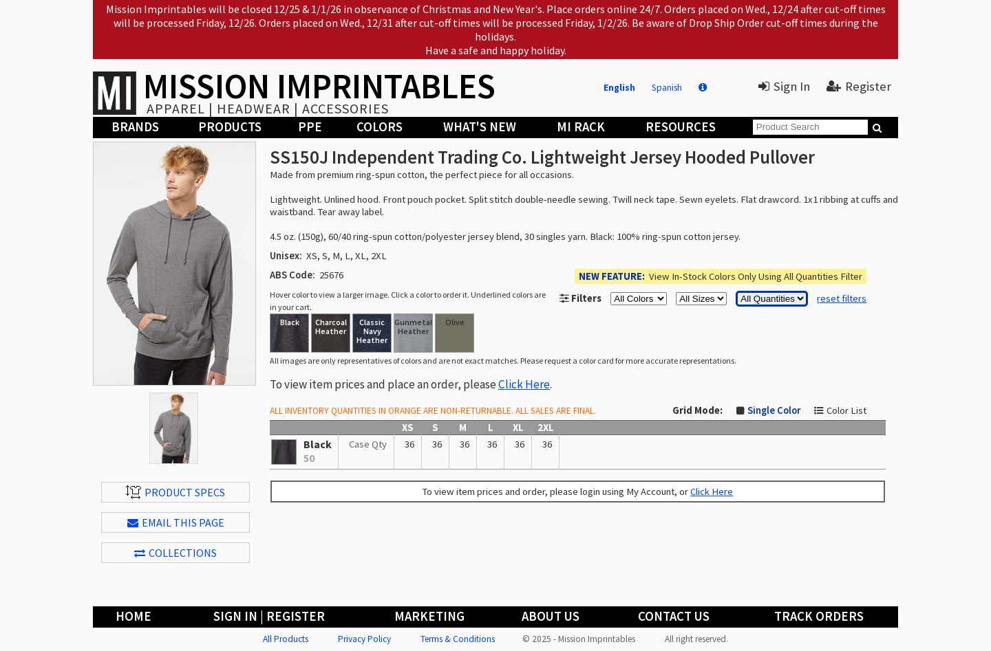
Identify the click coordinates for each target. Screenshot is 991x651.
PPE (310, 127)
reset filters (841, 298)
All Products (285, 639)
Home (133, 616)
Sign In (784, 86)
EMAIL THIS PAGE (175, 522)
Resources (681, 127)
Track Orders (819, 616)
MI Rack (581, 127)
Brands (135, 127)
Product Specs (175, 492)
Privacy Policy (364, 639)
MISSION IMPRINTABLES (319, 86)
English (619, 87)
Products (230, 127)
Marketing (429, 616)
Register (859, 86)
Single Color (773, 410)
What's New (479, 127)
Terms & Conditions (457, 639)
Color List (846, 410)
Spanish (667, 87)
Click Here (524, 384)
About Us (550, 616)
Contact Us (674, 616)
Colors (379, 127)
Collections (175, 553)
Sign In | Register (269, 616)
